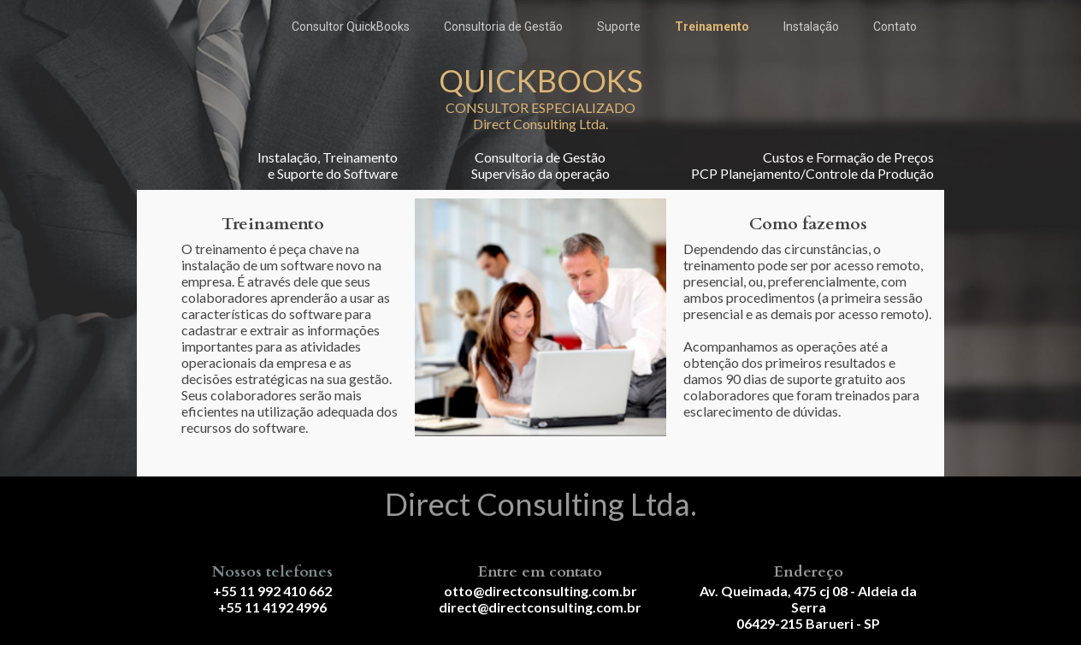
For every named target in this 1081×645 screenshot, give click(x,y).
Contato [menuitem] (895, 26)
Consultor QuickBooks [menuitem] (351, 26)
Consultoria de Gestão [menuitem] (503, 26)
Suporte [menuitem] (619, 26)
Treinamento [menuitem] (712, 26)
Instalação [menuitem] (811, 26)
